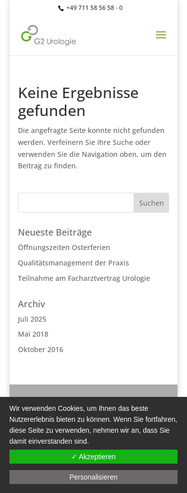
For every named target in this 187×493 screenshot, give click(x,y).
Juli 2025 (32, 319)
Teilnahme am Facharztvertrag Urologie (84, 278)
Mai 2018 (33, 334)
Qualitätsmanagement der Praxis (73, 262)
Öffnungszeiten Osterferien (64, 247)
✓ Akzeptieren (93, 457)
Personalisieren (93, 477)
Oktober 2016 (40, 349)
